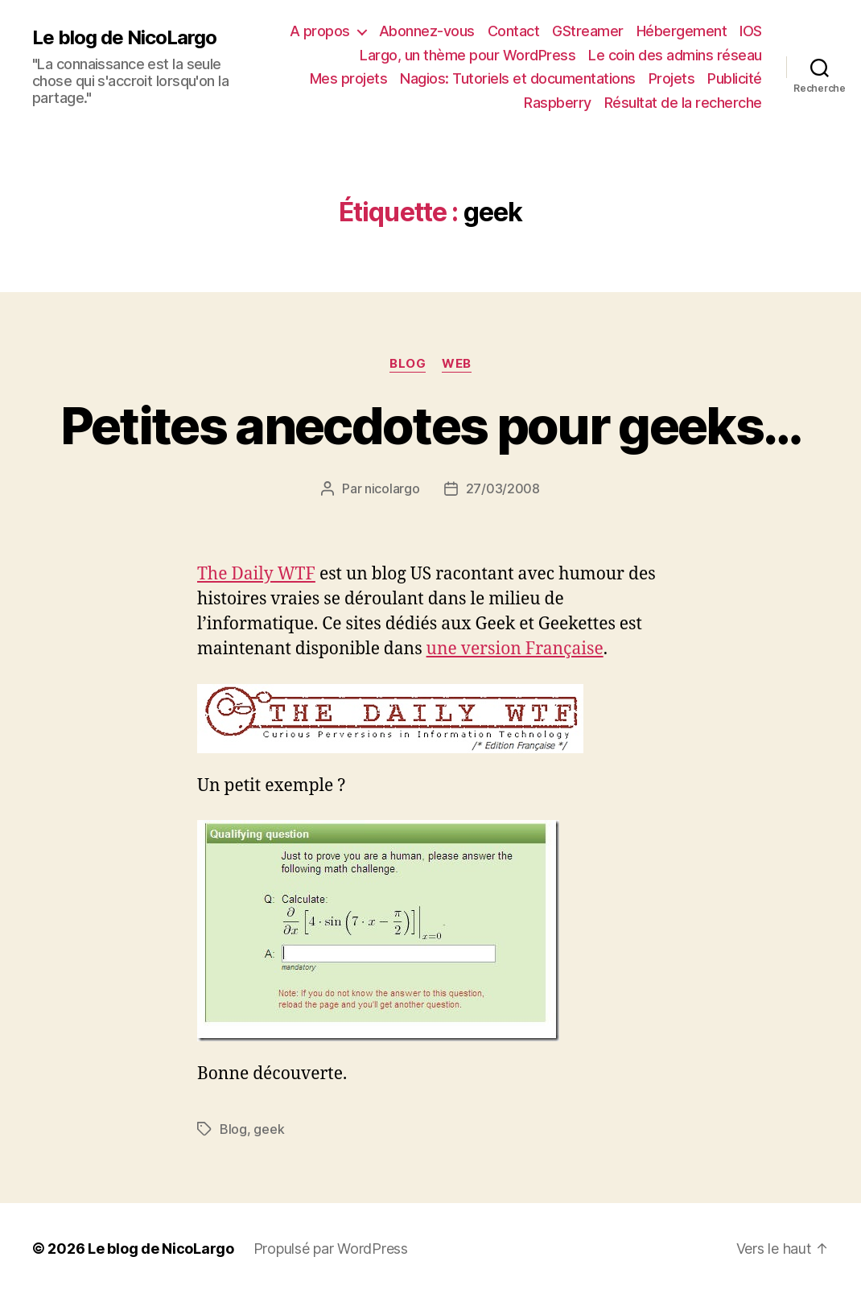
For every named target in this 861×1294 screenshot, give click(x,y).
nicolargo (392, 488)
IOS (750, 31)
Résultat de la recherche (683, 102)
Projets (672, 78)
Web (457, 363)
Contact (514, 31)
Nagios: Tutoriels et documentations (518, 78)
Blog (407, 363)
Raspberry (557, 102)
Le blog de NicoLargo (124, 37)
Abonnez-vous (427, 31)
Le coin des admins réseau (675, 55)
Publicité (734, 78)
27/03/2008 (503, 488)
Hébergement (681, 31)
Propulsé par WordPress (330, 1248)
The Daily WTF (256, 574)
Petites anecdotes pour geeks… (430, 425)
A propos (320, 31)
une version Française (515, 649)
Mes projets (349, 78)
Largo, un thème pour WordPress (467, 55)
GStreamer (588, 31)
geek (268, 1129)
